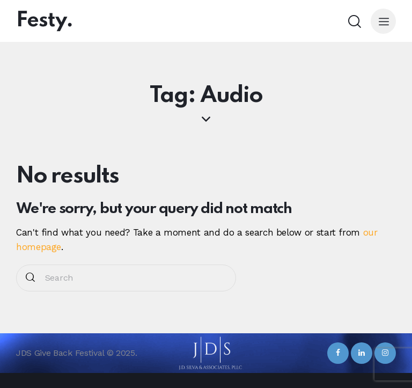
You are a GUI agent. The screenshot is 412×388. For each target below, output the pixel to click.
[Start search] (30, 278)
